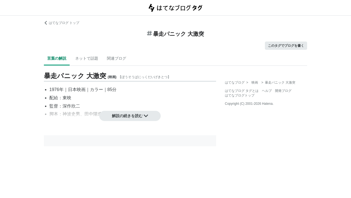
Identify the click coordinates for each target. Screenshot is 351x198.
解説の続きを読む (130, 116)
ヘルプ (267, 91)
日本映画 (77, 89)
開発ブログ (283, 91)
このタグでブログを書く (286, 46)
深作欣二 (71, 106)
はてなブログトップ (239, 95)
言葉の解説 (56, 58)
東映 (67, 97)
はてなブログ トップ (61, 23)
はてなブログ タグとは (242, 91)
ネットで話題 (86, 58)
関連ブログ (116, 58)
